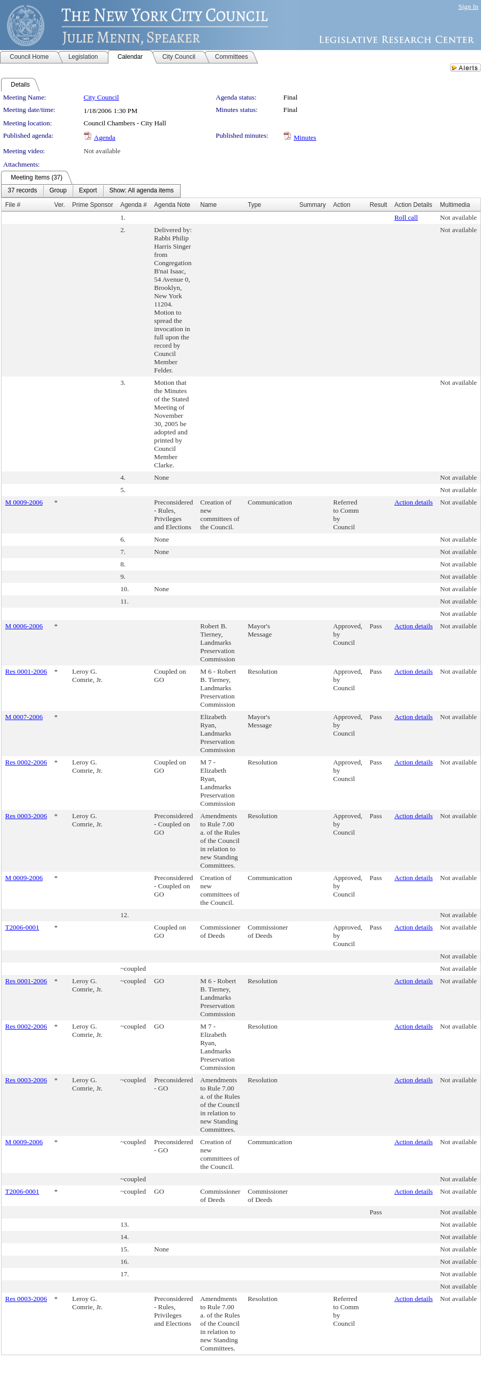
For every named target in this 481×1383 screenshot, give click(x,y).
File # (12, 204)
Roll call (406, 217)
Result (378, 204)
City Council (101, 97)
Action (341, 204)
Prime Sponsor (92, 204)
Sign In (468, 6)
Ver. (59, 204)
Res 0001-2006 (26, 671)
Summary (312, 204)
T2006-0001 (22, 927)
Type (254, 204)
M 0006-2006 (24, 626)
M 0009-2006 (24, 502)
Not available (102, 151)
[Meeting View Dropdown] (141, 191)
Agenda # (133, 204)
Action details (413, 502)
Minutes (305, 137)
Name (208, 204)
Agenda (104, 137)
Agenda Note (172, 204)
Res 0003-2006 (26, 816)
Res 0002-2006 (26, 762)
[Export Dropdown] (88, 191)
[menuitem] (22, 191)
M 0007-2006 (24, 717)
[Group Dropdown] (58, 191)
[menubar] (91, 191)
